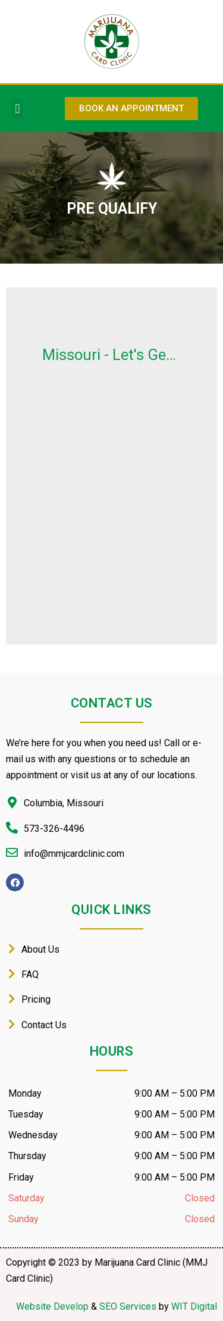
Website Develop (52, 1306)
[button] (17, 108)
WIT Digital (194, 1306)
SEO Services (127, 1306)
